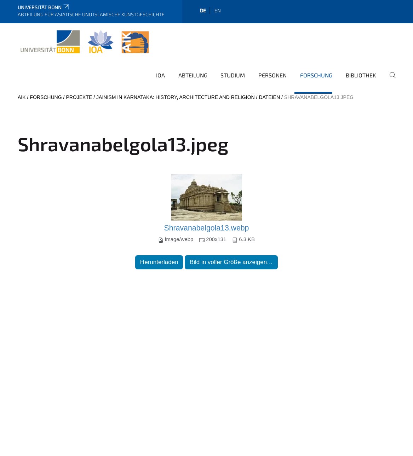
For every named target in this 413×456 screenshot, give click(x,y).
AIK (22, 97)
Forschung (316, 75)
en (217, 10)
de (203, 10)
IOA (160, 75)
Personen (272, 75)
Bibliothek (361, 75)
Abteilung (192, 75)
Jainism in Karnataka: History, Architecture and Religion (175, 97)
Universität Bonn (44, 7)
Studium (232, 75)
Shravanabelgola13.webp (206, 228)
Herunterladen (159, 262)
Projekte (79, 97)
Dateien (269, 97)
